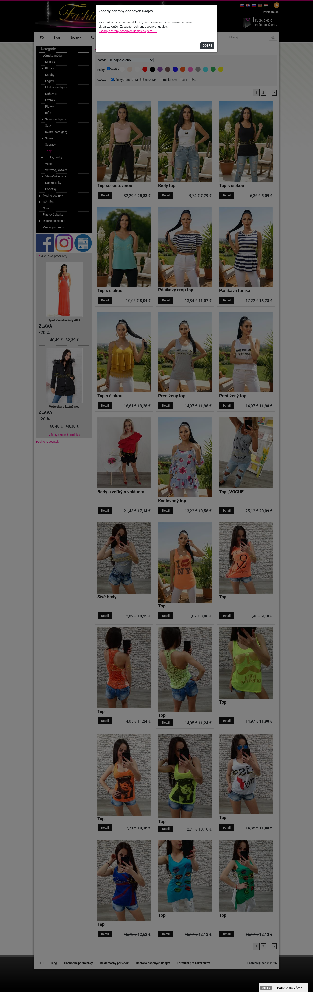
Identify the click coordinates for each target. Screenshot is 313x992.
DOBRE (207, 45)
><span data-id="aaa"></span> (283, 987)
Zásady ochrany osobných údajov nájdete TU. (128, 31)
